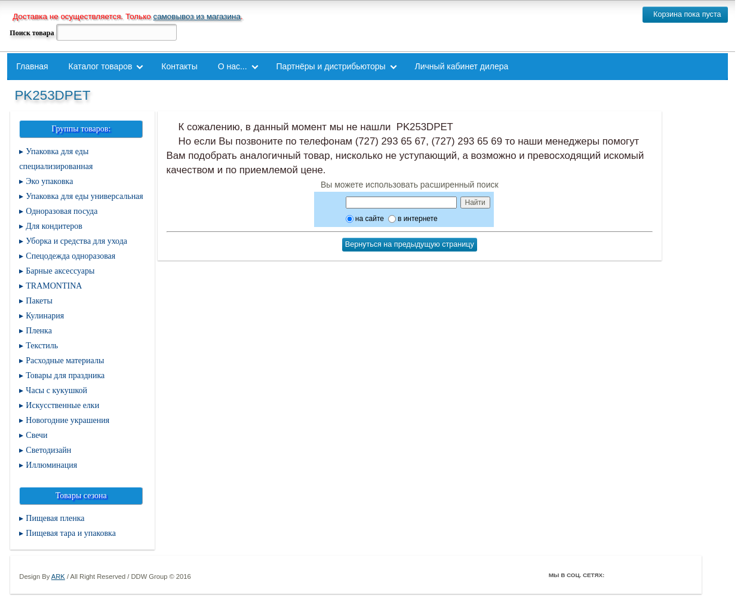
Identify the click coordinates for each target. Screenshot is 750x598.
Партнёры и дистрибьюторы (331, 66)
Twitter (633, 575)
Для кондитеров (54, 226)
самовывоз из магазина (197, 16)
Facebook (616, 575)
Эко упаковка (49, 181)
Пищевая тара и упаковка (71, 533)
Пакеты (39, 300)
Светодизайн (48, 450)
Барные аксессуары (60, 270)
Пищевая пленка (55, 518)
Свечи (36, 435)
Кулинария (45, 315)
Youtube (666, 575)
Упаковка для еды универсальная (84, 196)
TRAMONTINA (54, 285)
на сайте (365, 218)
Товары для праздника (65, 375)
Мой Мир (683, 575)
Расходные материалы (65, 360)
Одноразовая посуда (61, 211)
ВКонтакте (650, 575)
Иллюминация (51, 465)
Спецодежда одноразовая (70, 256)
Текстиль (42, 345)
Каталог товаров (101, 66)
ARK (58, 576)
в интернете (413, 218)
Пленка (39, 330)
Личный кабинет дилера (462, 66)
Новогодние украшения (67, 420)
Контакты (179, 66)
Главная (32, 66)
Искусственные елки (62, 405)
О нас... (232, 66)
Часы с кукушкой (56, 390)
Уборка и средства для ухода (76, 241)
